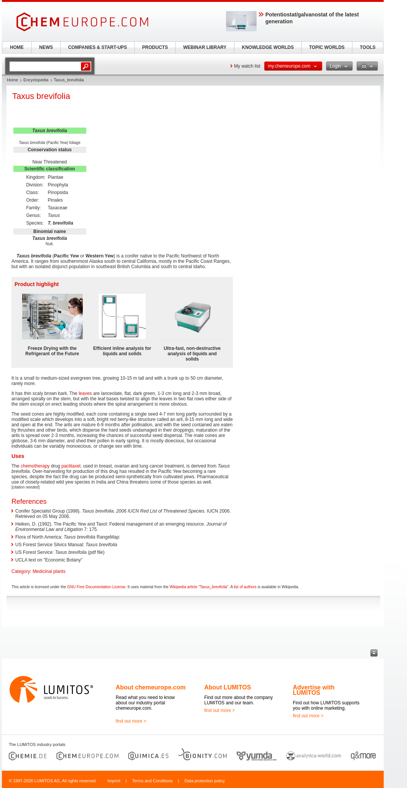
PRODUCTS (155, 47)
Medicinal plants (48, 571)
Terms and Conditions (152, 780)
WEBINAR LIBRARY (205, 47)
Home (12, 80)
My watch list (247, 66)
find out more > (131, 721)
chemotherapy (35, 466)
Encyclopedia (35, 80)
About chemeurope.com (151, 687)
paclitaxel (71, 466)
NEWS (46, 47)
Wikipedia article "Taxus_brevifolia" (199, 587)
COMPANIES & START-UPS (97, 47)
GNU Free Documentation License (96, 587)
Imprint (113, 780)
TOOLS (367, 47)
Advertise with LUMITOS (313, 690)
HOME (17, 47)
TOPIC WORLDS (326, 47)
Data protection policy (204, 780)
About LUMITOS (227, 687)
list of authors (245, 587)
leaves (85, 393)
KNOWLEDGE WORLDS (268, 47)
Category (20, 571)
